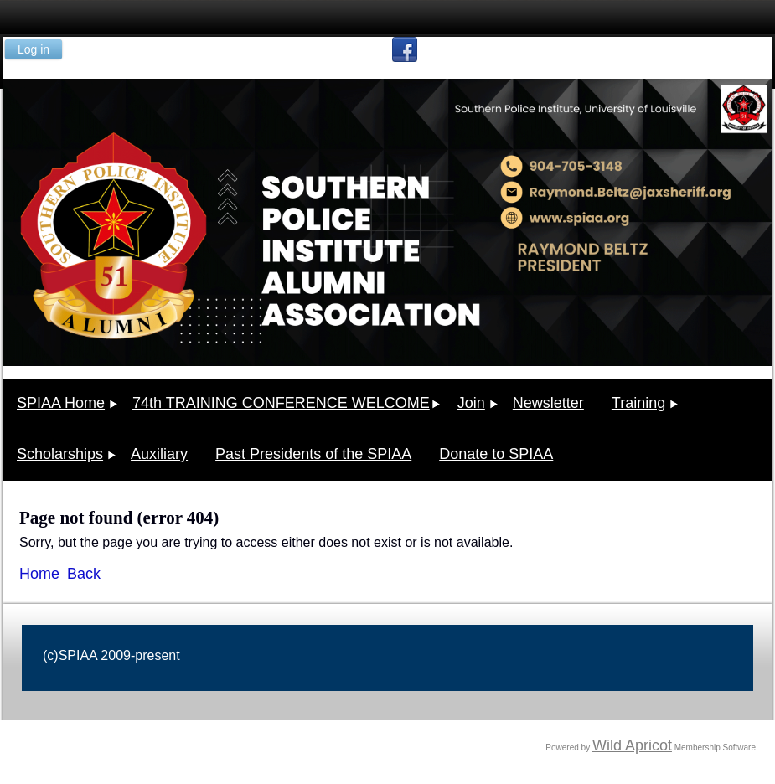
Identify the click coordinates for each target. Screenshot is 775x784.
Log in (33, 49)
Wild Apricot (632, 745)
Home (39, 573)
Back (84, 573)
